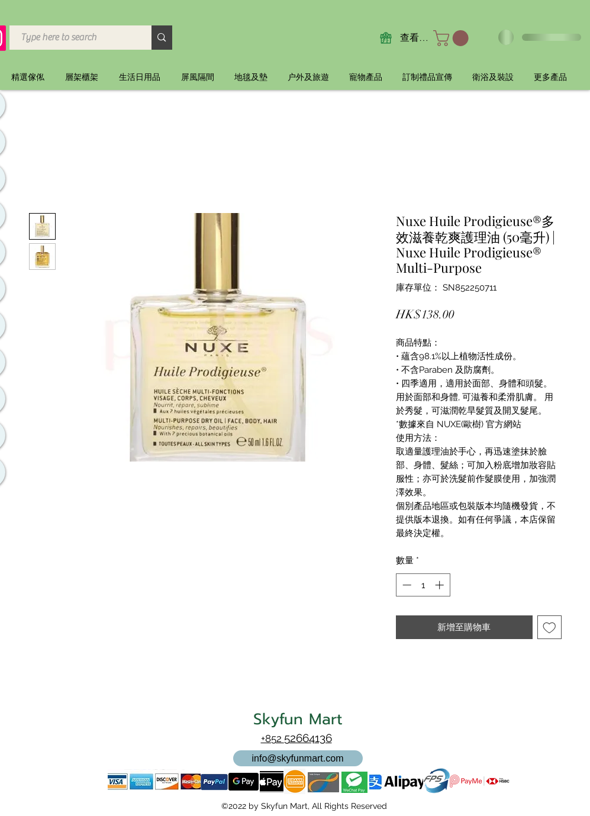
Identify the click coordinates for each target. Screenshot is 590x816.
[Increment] (441, 585)
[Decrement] (406, 585)
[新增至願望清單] (549, 627)
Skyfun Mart (298, 719)
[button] (452, 38)
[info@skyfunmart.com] (298, 758)
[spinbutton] (423, 585)
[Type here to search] (74, 37)
